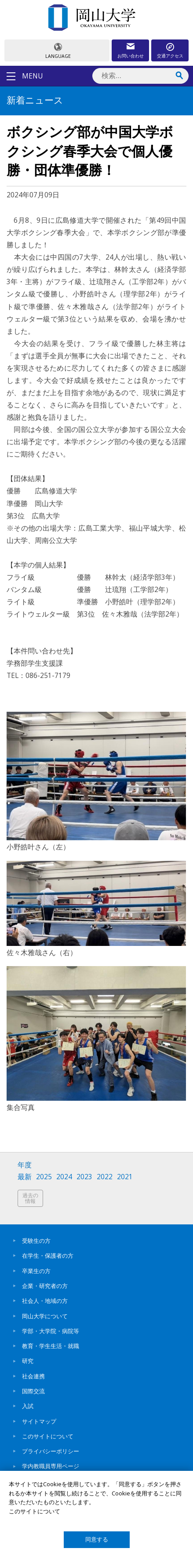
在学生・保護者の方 (47, 1255)
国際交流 (33, 1391)
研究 (27, 1361)
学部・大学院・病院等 (50, 1331)
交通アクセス (170, 56)
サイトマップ (39, 1421)
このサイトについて (47, 1436)
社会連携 (33, 1376)
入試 (27, 1406)
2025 (44, 1177)
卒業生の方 (36, 1271)
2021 (125, 1177)
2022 (105, 1177)
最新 (25, 1177)
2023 (84, 1177)
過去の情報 (30, 1198)
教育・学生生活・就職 (50, 1346)
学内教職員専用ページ (50, 1466)
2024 (64, 1177)
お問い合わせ (130, 56)
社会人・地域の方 (45, 1301)
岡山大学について (45, 1316)
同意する (96, 1539)
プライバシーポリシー (50, 1451)
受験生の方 (36, 1241)
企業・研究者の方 (45, 1286)
